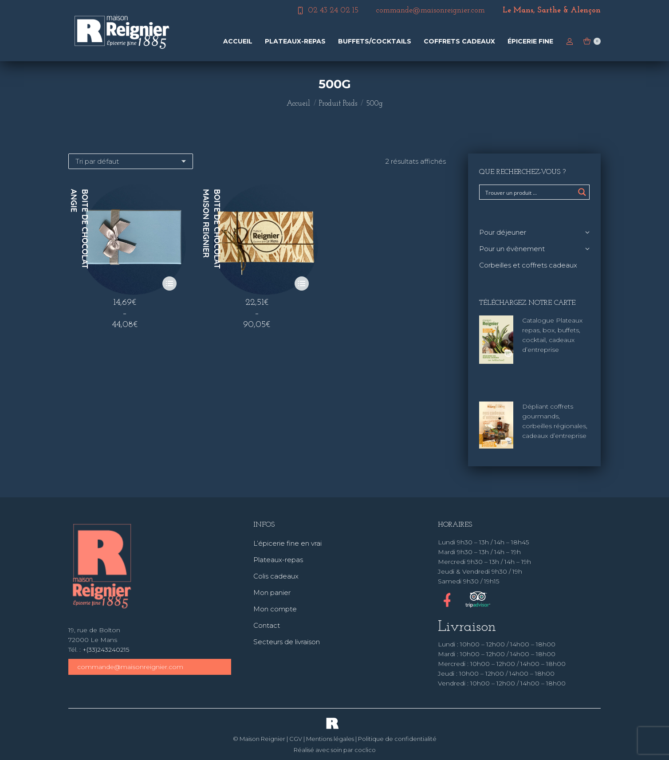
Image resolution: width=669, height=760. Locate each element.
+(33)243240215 (106, 650)
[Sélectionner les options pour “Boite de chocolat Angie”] (169, 283)
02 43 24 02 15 (327, 10)
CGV (295, 738)
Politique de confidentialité (397, 738)
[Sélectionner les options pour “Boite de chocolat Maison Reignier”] (302, 283)
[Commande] (130, 161)
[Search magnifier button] (582, 192)
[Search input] (528, 192)
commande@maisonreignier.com (130, 667)
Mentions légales (330, 738)
